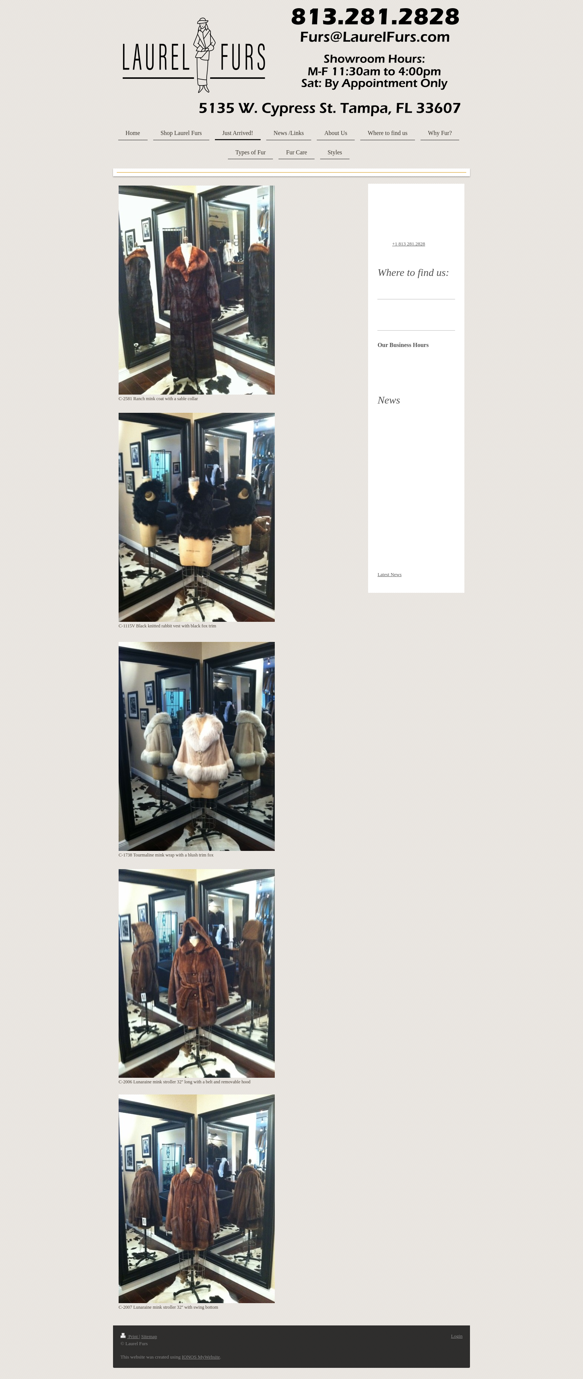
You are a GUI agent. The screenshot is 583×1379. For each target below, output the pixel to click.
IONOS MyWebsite (201, 1357)
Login (457, 1336)
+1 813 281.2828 (408, 244)
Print (129, 1336)
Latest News (389, 574)
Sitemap (149, 1336)
